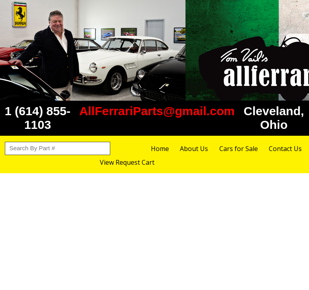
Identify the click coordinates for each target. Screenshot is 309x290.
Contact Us (285, 148)
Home (160, 148)
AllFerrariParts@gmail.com (157, 111)
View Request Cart (127, 162)
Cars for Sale (238, 148)
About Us (194, 148)
